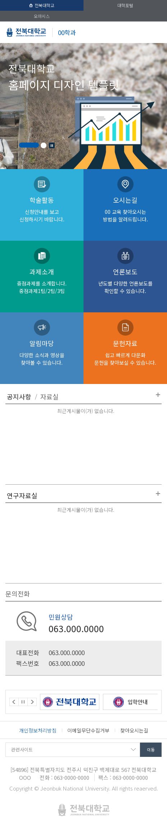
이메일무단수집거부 (88, 730)
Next (32, 702)
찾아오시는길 (134, 730)
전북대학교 (41, 5)
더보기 (158, 394)
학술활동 (41, 209)
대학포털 (125, 5)
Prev (14, 702)
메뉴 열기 (156, 32)
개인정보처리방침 (38, 730)
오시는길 (125, 209)
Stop (52, 145)
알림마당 (41, 352)
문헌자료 (125, 352)
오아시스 (42, 16)
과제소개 (41, 280)
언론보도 (125, 280)
